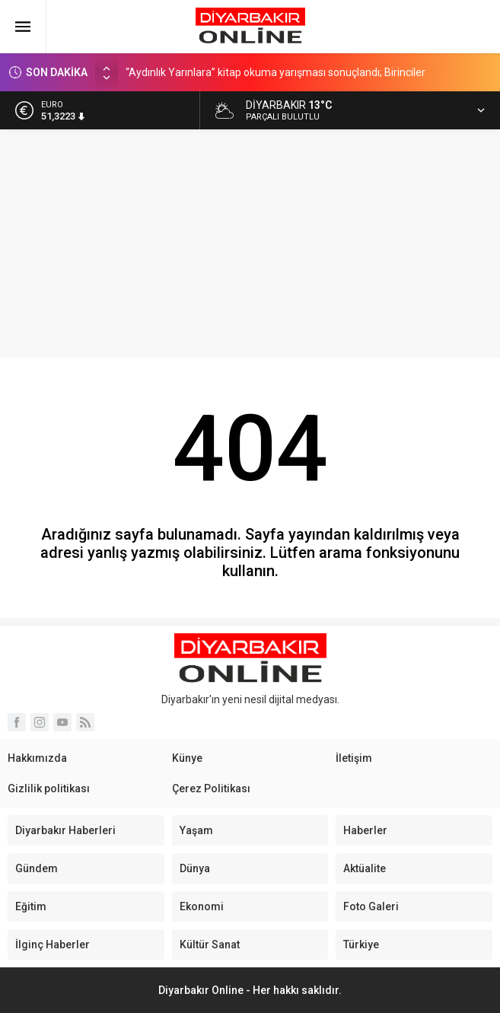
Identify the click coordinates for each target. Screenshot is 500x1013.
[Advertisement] (250, 243)
